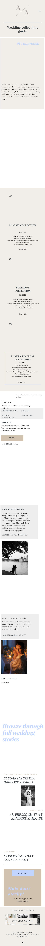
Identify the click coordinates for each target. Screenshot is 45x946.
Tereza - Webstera (28, 935)
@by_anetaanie (22, 921)
